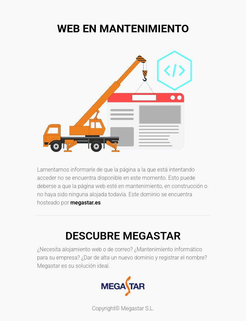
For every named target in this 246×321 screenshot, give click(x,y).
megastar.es (85, 202)
